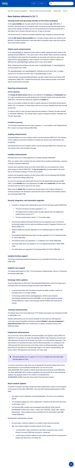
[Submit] (51, 3)
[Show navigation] (71, 464)
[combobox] (61, 3)
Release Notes (57, 11)
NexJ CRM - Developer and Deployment (17, 11)
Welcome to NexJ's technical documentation (40, 11)
